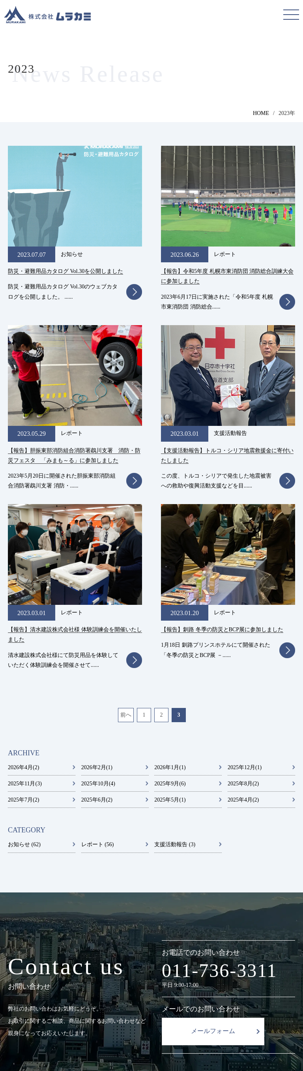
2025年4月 (243, 607)
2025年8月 (243, 591)
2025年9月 (169, 591)
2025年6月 (96, 607)
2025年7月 (23, 607)
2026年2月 (96, 575)
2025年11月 (25, 591)
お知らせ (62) (24, 652)
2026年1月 (169, 575)
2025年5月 (169, 607)
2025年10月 (98, 591)
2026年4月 (23, 575)
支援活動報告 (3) (174, 652)
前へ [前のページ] (125, 523)
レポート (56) (97, 652)
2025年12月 (245, 575)
